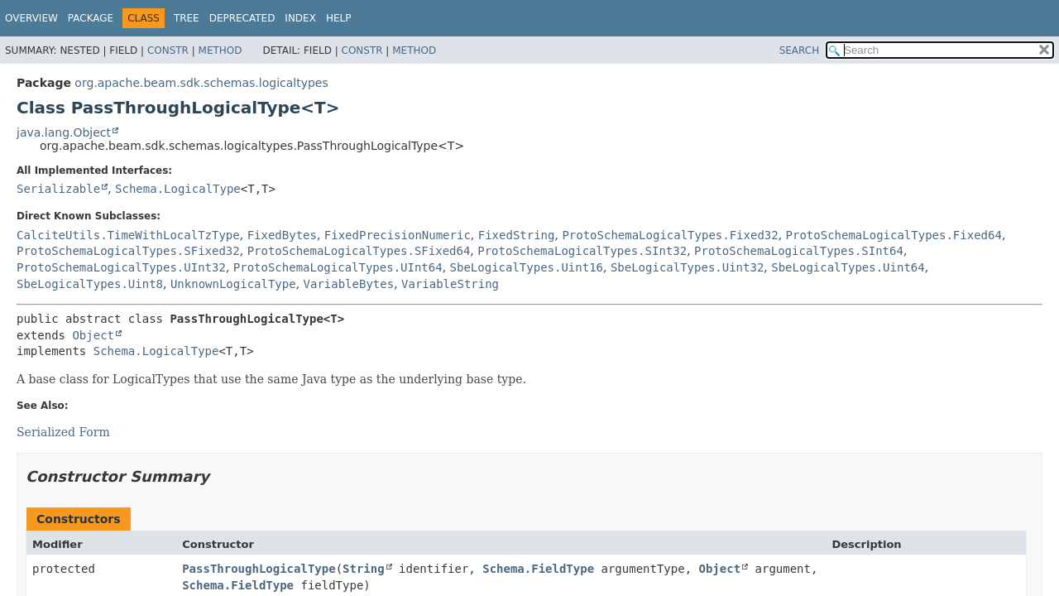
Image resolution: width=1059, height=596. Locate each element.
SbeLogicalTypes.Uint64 (847, 267)
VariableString (450, 284)
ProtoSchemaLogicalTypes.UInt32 (121, 267)
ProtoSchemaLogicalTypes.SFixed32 (128, 250)
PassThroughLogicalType (258, 568)
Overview (31, 18)
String (364, 568)
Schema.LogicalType (178, 188)
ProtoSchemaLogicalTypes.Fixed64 (894, 235)
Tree (186, 18)
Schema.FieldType (538, 568)
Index (300, 18)
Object (93, 335)
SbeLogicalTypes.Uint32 (687, 267)
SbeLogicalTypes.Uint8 (90, 284)
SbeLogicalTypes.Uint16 (526, 267)
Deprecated (242, 18)
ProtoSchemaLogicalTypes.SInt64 (798, 250)
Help (339, 18)
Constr (168, 50)
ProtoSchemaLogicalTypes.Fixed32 (670, 235)
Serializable (58, 188)
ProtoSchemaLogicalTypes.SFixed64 (359, 250)
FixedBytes (282, 235)
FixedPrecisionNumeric (397, 235)
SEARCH (799, 50)
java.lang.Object (64, 132)
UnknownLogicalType (233, 284)
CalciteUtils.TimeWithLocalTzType (128, 235)
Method (220, 50)
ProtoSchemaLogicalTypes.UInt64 (338, 267)
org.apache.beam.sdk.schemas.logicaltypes (201, 82)
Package (90, 18)
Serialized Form (63, 432)
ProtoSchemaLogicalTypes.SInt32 (582, 250)
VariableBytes (349, 284)
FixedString (516, 235)
